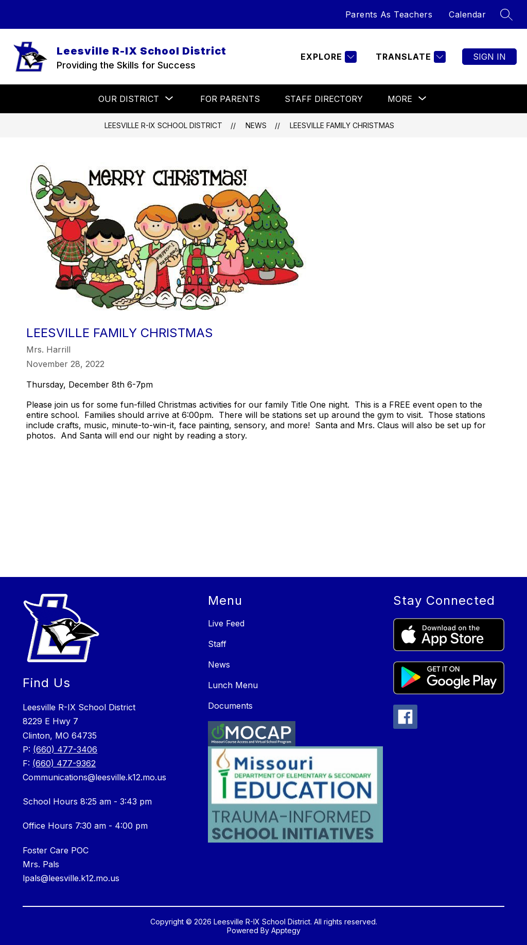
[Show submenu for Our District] (128, 99)
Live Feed (226, 623)
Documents (230, 706)
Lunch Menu (233, 685)
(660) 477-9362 (64, 763)
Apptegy (286, 930)
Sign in (489, 56)
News (256, 125)
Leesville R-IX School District (163, 125)
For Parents (230, 99)
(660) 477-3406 (65, 749)
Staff (217, 644)
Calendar (467, 14)
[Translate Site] (409, 56)
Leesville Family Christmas (342, 125)
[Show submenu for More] (400, 99)
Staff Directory (324, 99)
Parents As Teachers (389, 14)
